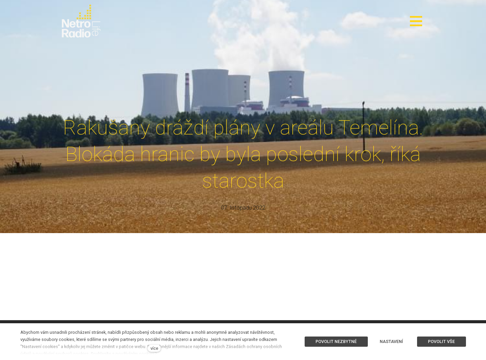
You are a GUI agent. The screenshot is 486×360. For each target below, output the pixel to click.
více (154, 348)
